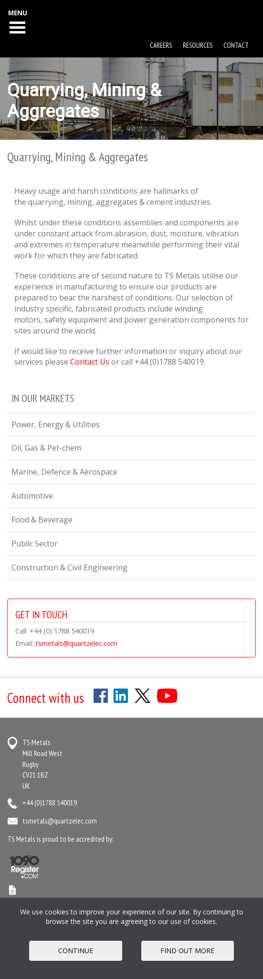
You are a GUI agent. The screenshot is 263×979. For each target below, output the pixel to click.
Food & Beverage (42, 519)
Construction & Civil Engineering (69, 567)
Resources (197, 45)
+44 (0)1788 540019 (49, 802)
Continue (75, 950)
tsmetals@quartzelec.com (76, 643)
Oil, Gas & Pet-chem (46, 448)
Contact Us (89, 361)
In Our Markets (42, 398)
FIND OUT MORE (187, 950)
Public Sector (34, 543)
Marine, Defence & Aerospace (64, 472)
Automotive (32, 495)
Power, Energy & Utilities (55, 424)
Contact (236, 45)
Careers (161, 45)
